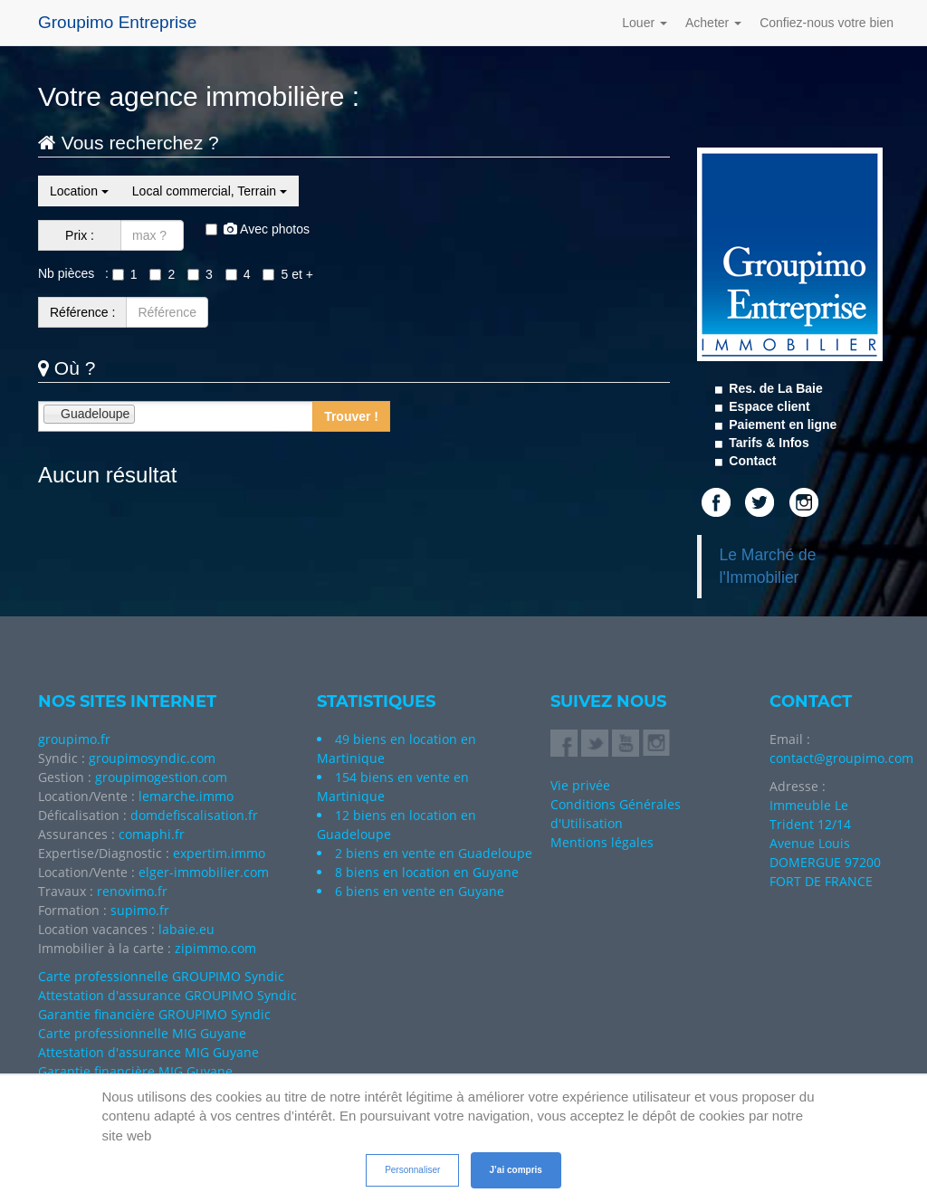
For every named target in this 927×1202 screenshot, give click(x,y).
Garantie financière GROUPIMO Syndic (154, 1014)
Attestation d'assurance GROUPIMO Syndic (167, 995)
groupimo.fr (74, 739)
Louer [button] (644, 22)
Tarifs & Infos (766, 442)
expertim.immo (219, 853)
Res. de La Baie (773, 388)
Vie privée (580, 785)
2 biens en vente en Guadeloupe (433, 853)
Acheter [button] (713, 22)
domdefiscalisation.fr (194, 815)
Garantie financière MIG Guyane (135, 1071)
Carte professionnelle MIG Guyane (142, 1033)
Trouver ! (351, 416)
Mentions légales (602, 842)
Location (79, 191)
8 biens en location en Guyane (427, 872)
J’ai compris (516, 1170)
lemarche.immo (186, 796)
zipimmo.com (215, 948)
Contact (750, 460)
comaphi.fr (152, 834)
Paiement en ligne (780, 424)
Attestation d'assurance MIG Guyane (148, 1052)
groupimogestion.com (161, 777)
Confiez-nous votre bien (827, 22)
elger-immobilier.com (204, 872)
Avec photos (257, 229)
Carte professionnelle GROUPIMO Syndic (161, 976)
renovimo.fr (132, 891)
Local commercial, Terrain (209, 191)
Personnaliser (412, 1170)
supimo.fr (139, 910)
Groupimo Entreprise (117, 22)
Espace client (767, 406)
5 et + (287, 274)
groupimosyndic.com (152, 758)
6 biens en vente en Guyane (419, 891)
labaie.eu (186, 929)
